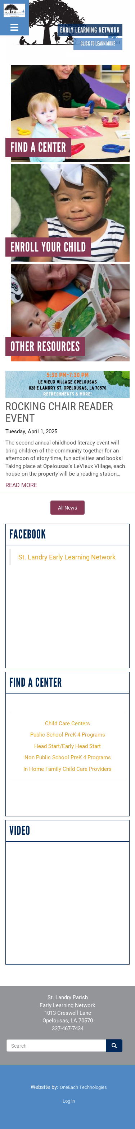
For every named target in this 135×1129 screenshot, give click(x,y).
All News (67, 507)
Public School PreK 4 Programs (67, 734)
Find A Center (38, 147)
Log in (69, 1101)
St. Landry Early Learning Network (67, 557)
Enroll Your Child (48, 247)
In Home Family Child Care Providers (67, 768)
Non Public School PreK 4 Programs (67, 757)
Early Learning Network (90, 30)
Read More (21, 485)
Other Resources (45, 346)
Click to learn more (98, 43)
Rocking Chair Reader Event (59, 412)
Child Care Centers (67, 723)
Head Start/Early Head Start (67, 746)
